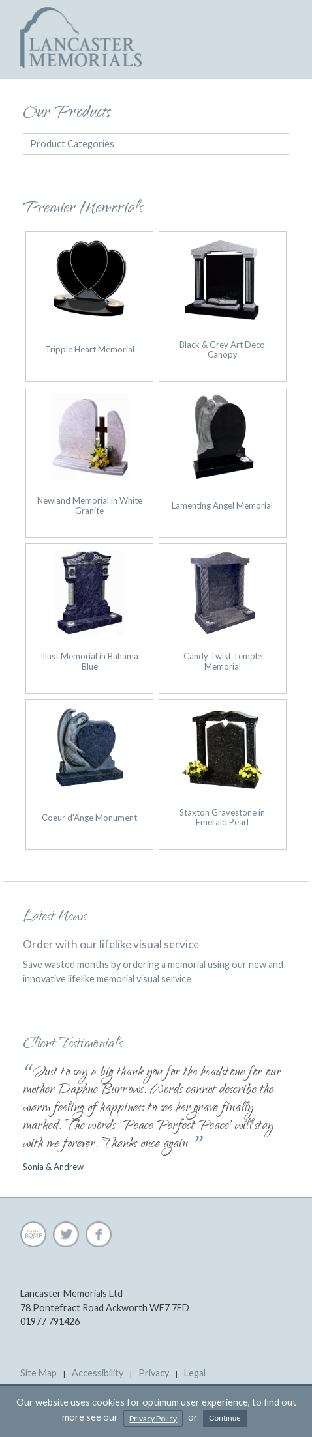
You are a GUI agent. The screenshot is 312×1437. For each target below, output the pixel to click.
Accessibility (97, 1372)
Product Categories (72, 143)
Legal (195, 1372)
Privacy (153, 1372)
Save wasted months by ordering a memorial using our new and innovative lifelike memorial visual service (156, 960)
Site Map (38, 1372)
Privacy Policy (153, 1418)
